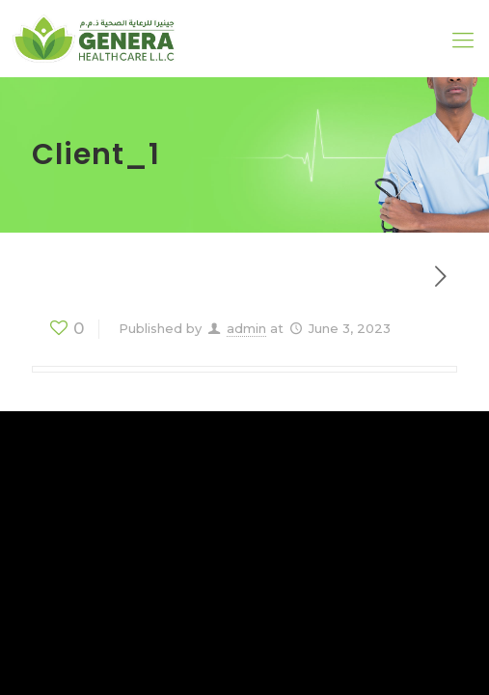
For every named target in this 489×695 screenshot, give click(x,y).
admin (246, 328)
